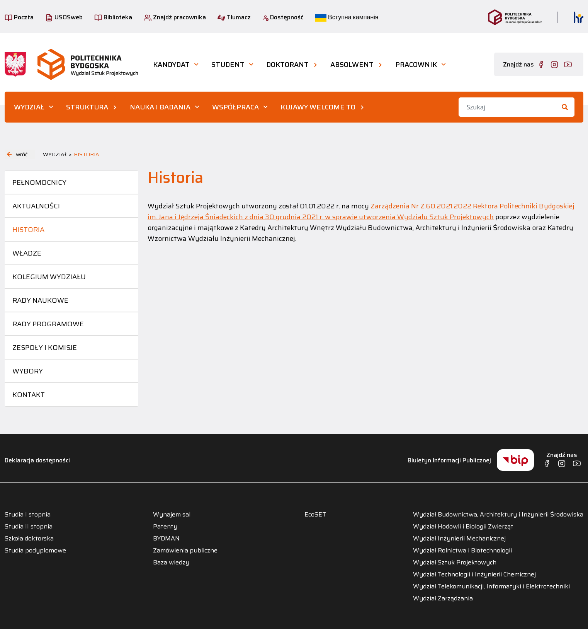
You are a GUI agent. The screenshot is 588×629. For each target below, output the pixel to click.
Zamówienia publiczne (185, 550)
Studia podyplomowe (35, 550)
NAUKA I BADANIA (160, 107)
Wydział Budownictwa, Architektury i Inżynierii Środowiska (498, 514)
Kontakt (28, 394)
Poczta (19, 17)
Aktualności (36, 206)
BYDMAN (166, 538)
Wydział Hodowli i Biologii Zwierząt (463, 526)
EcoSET (315, 514)
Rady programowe (48, 324)
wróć (17, 154)
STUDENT (228, 64)
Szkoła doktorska (29, 538)
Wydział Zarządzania (443, 598)
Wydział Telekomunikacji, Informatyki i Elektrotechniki (491, 586)
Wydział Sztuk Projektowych (454, 562)
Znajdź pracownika (175, 17)
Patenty (165, 526)
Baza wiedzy (171, 562)
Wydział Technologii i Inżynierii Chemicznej (474, 574)
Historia (28, 229)
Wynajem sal (171, 514)
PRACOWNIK (416, 64)
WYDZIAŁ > (57, 154)
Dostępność (282, 17)
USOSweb (64, 17)
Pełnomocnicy (39, 182)
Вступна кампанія (346, 17)
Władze (26, 253)
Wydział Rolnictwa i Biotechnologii (462, 550)
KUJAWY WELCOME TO (317, 107)
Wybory (27, 371)
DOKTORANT (287, 64)
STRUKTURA (87, 107)
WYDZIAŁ (29, 107)
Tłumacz (234, 17)
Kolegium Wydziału (49, 276)
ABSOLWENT (352, 64)
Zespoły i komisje (44, 347)
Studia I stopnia (28, 514)
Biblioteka (113, 17)
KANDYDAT (171, 64)
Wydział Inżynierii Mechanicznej (459, 538)
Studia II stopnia (29, 526)
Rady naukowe (40, 300)
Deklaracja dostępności (37, 460)
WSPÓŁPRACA (235, 107)
